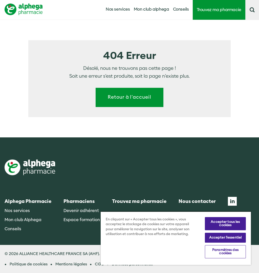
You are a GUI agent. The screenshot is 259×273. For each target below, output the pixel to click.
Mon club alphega (151, 9)
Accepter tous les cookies (225, 223)
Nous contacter (197, 201)
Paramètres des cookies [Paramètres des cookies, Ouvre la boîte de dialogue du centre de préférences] (225, 251)
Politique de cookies (29, 264)
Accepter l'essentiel (225, 237)
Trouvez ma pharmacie (219, 10)
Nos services (17, 210)
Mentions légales (71, 264)
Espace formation (81, 220)
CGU (99, 264)
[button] (252, 10)
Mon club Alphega (23, 220)
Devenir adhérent (81, 210)
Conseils (181, 9)
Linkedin (232, 201)
